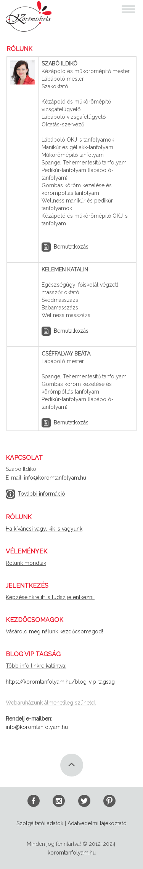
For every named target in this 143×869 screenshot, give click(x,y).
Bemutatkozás (71, 246)
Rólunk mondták (26, 563)
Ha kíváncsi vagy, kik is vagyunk (44, 529)
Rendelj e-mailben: (29, 719)
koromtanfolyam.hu (72, 853)
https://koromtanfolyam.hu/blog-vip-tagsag (60, 682)
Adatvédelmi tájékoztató (97, 823)
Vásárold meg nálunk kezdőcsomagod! (54, 631)
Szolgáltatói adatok (39, 823)
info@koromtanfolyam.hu (55, 478)
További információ (41, 494)
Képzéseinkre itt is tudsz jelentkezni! (50, 597)
